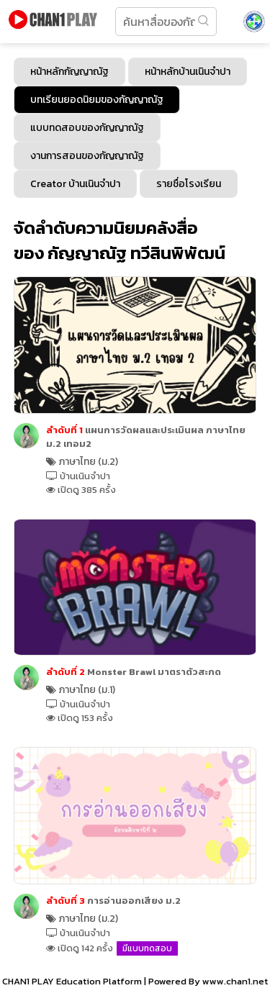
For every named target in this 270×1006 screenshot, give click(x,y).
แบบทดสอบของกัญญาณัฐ (87, 127)
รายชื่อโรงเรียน (188, 183)
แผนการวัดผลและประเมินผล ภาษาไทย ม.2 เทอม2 (146, 436)
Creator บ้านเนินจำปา (75, 183)
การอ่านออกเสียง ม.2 (113, 900)
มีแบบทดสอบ (147, 948)
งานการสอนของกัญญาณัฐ (87, 155)
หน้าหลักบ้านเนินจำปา (187, 71)
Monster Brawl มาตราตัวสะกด (133, 672)
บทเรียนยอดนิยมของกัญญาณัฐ (96, 99)
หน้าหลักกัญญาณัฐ (69, 71)
